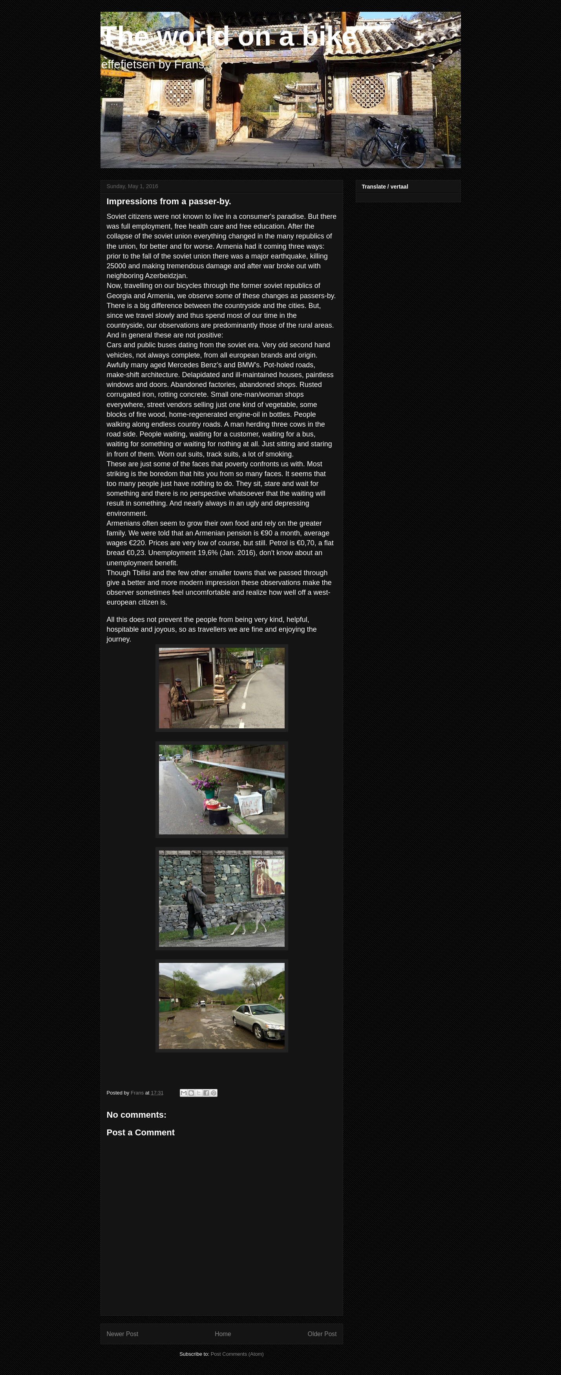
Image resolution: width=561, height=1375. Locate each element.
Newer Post (123, 1334)
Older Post (322, 1334)
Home (223, 1334)
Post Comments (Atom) (237, 1354)
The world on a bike (229, 36)
